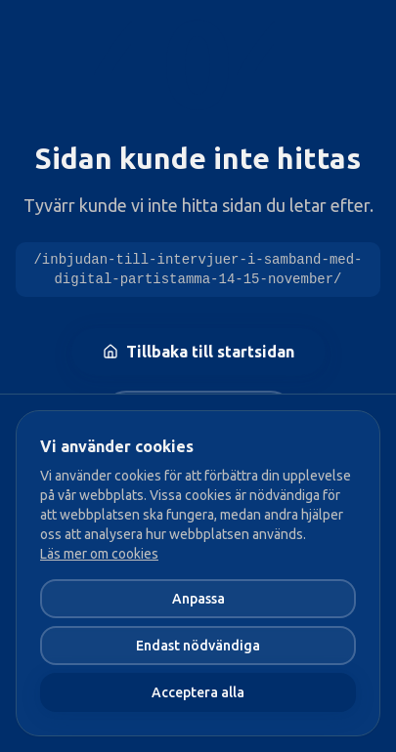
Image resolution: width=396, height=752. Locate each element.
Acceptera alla (198, 692)
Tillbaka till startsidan (198, 351)
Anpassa (198, 598)
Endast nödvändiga (198, 645)
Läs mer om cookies (99, 554)
